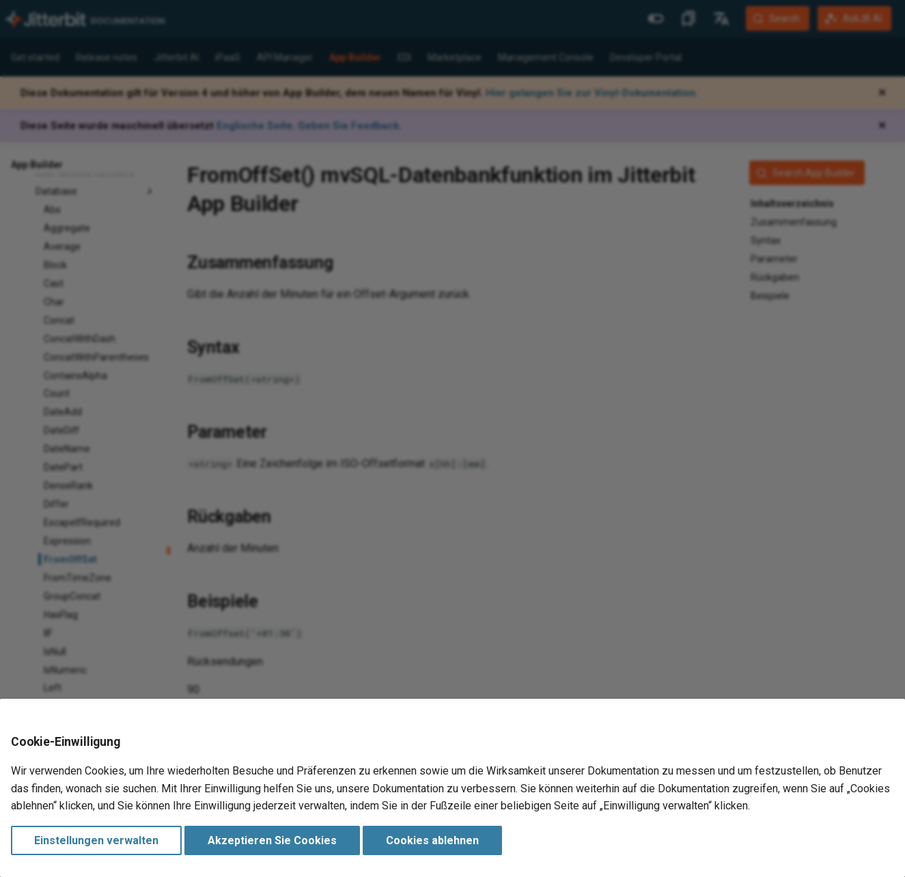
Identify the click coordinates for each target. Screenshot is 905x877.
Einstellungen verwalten (96, 840)
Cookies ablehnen (432, 840)
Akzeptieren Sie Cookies (272, 840)
